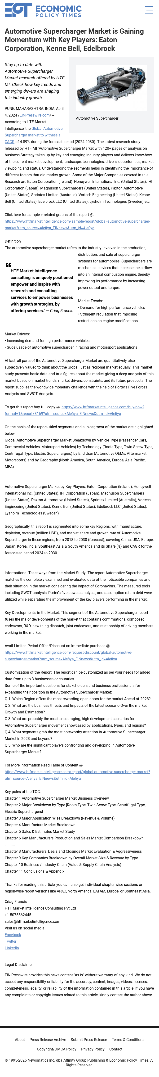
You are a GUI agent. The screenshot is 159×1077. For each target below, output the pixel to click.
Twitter (10, 941)
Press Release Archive (48, 1039)
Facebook (13, 935)
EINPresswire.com (35, 115)
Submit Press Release (89, 1039)
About (20, 1039)
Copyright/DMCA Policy (56, 1049)
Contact (115, 1049)
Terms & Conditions (128, 1039)
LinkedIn (12, 948)
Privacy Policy (93, 1049)
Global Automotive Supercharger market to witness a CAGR (33, 135)
